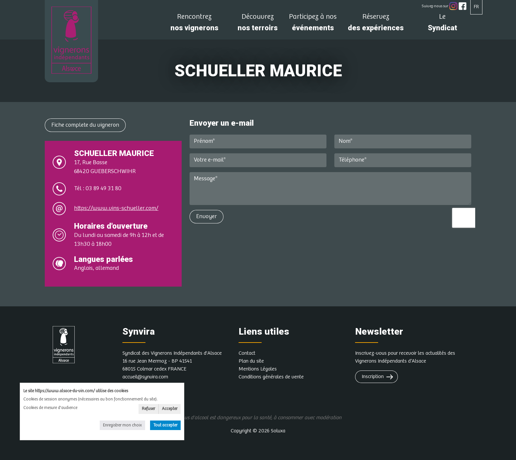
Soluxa (278, 431)
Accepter (169, 408)
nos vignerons (194, 24)
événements (313, 24)
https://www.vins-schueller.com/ (116, 208)
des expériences (376, 24)
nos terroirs (258, 24)
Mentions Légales (258, 369)
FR (476, 7)
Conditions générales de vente (271, 377)
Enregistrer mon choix (122, 425)
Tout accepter (165, 425)
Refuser (148, 408)
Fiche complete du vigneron (85, 125)
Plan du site (251, 361)
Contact (247, 353)
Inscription (373, 376)
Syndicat (442, 24)
